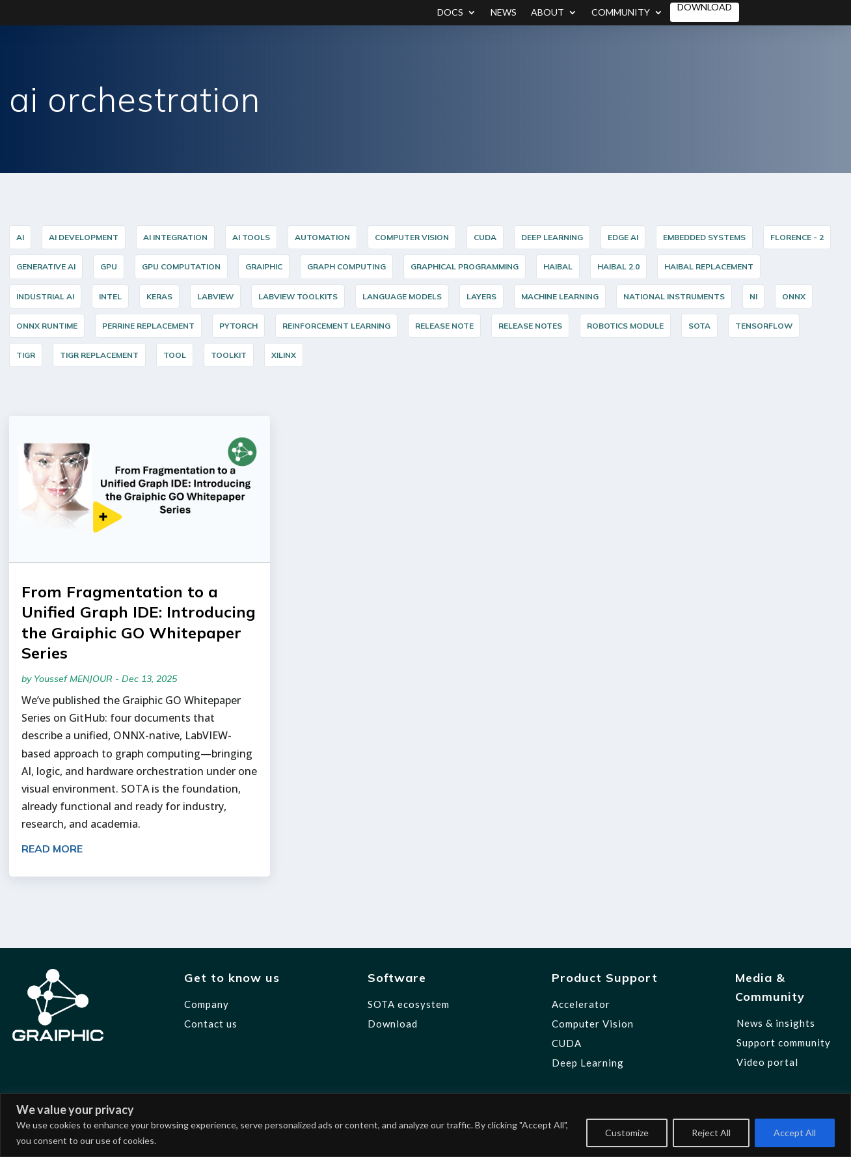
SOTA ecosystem (409, 1004)
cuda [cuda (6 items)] (485, 237)
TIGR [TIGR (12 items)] (25, 355)
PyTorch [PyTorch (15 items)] (238, 326)
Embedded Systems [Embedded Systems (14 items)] (704, 237)
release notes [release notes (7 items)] (530, 326)
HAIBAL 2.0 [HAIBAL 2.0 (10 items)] (618, 266)
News (504, 13)
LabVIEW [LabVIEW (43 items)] (215, 296)
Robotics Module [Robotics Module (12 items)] (625, 326)
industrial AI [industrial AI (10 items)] (45, 296)
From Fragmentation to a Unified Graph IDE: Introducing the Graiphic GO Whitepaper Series (138, 622)
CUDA (567, 1043)
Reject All (711, 1132)
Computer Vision (593, 1023)
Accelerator (581, 1004)
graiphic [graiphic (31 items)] (263, 266)
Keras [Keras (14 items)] (159, 296)
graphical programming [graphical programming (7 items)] (465, 266)
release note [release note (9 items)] (444, 326)
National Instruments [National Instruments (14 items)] (674, 296)
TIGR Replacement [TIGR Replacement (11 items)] (99, 355)
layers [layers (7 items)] (481, 296)
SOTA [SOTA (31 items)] (699, 326)
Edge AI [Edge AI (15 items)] (623, 237)
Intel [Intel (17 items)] (110, 296)
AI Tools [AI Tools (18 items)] (251, 237)
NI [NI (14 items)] (753, 296)
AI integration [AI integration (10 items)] (175, 237)
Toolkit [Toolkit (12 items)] (229, 355)
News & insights (775, 1023)
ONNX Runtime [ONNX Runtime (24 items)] (46, 326)
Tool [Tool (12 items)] (174, 355)
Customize (627, 1132)
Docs (450, 13)
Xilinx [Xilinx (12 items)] (283, 355)
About (547, 13)
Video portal (767, 1062)
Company (206, 1004)
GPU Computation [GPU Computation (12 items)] (181, 266)
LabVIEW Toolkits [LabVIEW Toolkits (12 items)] (298, 296)
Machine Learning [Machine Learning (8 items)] (560, 296)
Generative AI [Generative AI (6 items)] (45, 266)
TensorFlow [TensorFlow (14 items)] (763, 326)
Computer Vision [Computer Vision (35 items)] (412, 237)
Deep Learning (588, 1063)
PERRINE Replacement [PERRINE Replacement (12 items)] (148, 326)
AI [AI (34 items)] (20, 237)
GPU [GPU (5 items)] (108, 266)
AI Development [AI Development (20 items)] (83, 237)
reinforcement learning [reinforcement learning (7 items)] (336, 326)
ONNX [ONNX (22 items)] (793, 296)
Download (704, 7)
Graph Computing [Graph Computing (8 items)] (346, 266)
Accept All (795, 1132)
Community (620, 13)
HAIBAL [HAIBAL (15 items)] (558, 266)
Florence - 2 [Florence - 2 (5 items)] (797, 237)
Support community (783, 1042)
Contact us (210, 1023)
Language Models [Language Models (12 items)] (402, 296)
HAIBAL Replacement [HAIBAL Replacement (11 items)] (708, 266)
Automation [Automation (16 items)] (322, 237)
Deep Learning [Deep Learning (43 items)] (552, 237)
